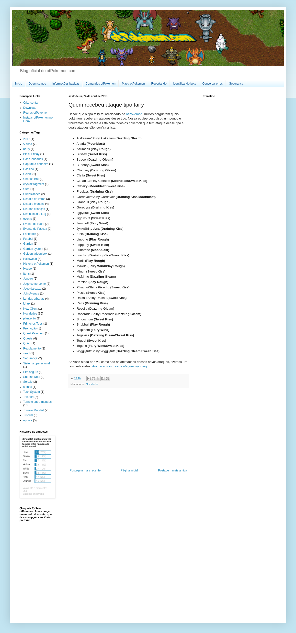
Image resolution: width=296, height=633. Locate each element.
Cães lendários (33, 159)
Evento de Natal (33, 224)
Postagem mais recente (85, 470)
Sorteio (28, 381)
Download (29, 107)
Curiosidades (31, 194)
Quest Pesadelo (33, 333)
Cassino (28, 169)
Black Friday (31, 154)
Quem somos (37, 83)
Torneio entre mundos (37, 402)
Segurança (236, 83)
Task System (31, 391)
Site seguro (30, 372)
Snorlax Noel (31, 377)
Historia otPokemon (36, 263)
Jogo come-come (34, 283)
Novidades (92, 384)
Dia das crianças (34, 209)
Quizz (27, 343)
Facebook (29, 234)
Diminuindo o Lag (34, 214)
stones (27, 387)
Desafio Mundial (33, 204)
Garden (28, 243)
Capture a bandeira (35, 164)
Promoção (30, 328)
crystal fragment (33, 184)
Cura (26, 189)
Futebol (28, 238)
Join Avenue (31, 293)
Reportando (159, 83)
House (27, 268)
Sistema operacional (36, 363)
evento (27, 218)
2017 (26, 139)
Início (18, 83)
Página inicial (129, 470)
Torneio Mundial (33, 410)
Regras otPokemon (35, 112)
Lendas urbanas (33, 298)
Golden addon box (35, 253)
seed (26, 353)
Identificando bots (184, 83)
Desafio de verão (34, 199)
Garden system (33, 249)
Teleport (28, 397)
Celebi (27, 174)
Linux (26, 303)
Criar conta (30, 102)
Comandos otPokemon (100, 83)
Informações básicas (65, 83)
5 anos (27, 144)
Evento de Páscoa (35, 228)
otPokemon (134, 114)
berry (26, 149)
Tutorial (28, 415)
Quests (28, 338)
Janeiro (28, 278)
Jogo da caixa (32, 288)
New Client (30, 308)
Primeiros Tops (33, 323)
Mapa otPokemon (133, 83)
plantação (29, 318)
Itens (26, 273)
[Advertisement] (128, 428)
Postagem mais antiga (172, 470)
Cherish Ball (31, 179)
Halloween (30, 259)
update (27, 420)
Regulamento (32, 348)
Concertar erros (212, 83)
